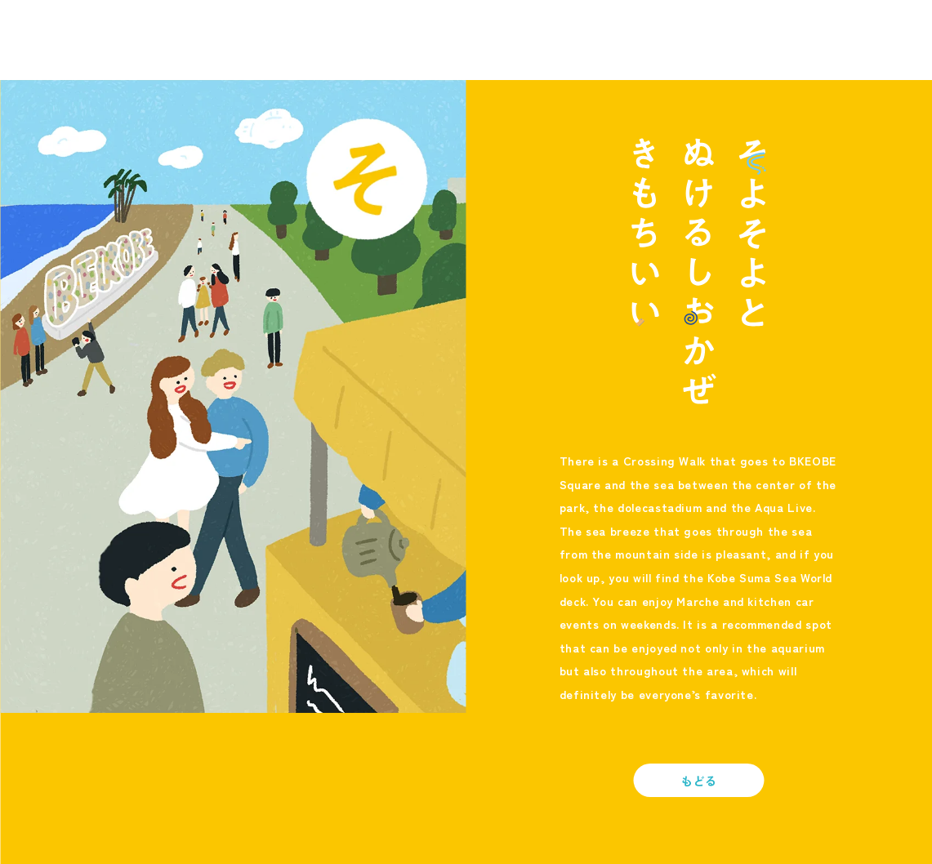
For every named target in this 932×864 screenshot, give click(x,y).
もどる (699, 780)
